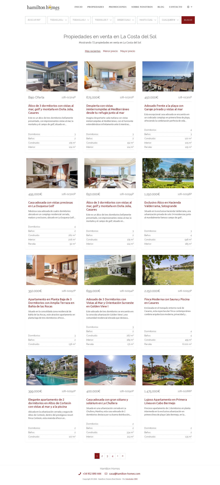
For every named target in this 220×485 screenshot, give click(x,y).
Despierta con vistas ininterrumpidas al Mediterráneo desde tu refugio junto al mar (107, 109)
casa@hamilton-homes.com (124, 473)
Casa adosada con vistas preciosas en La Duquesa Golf (50, 204)
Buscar (188, 20)
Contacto (175, 7)
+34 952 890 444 (92, 473)
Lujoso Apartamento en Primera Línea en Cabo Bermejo (165, 401)
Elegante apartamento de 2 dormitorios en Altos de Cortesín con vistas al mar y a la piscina (49, 403)
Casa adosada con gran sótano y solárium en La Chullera (107, 401)
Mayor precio (127, 51)
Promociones (118, 7)
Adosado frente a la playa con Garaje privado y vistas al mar (163, 107)
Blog (161, 7)
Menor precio (110, 51)
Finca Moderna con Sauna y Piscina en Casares (166, 301)
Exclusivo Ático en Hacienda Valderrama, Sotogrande (162, 204)
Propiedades (95, 7)
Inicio (78, 7)
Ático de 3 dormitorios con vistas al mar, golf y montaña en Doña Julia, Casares (51, 109)
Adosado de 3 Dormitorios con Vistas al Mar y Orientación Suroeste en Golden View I (110, 303)
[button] (190, 7)
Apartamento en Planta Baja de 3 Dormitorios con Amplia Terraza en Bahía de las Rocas (51, 303)
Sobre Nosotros (142, 7)
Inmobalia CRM (132, 479)
